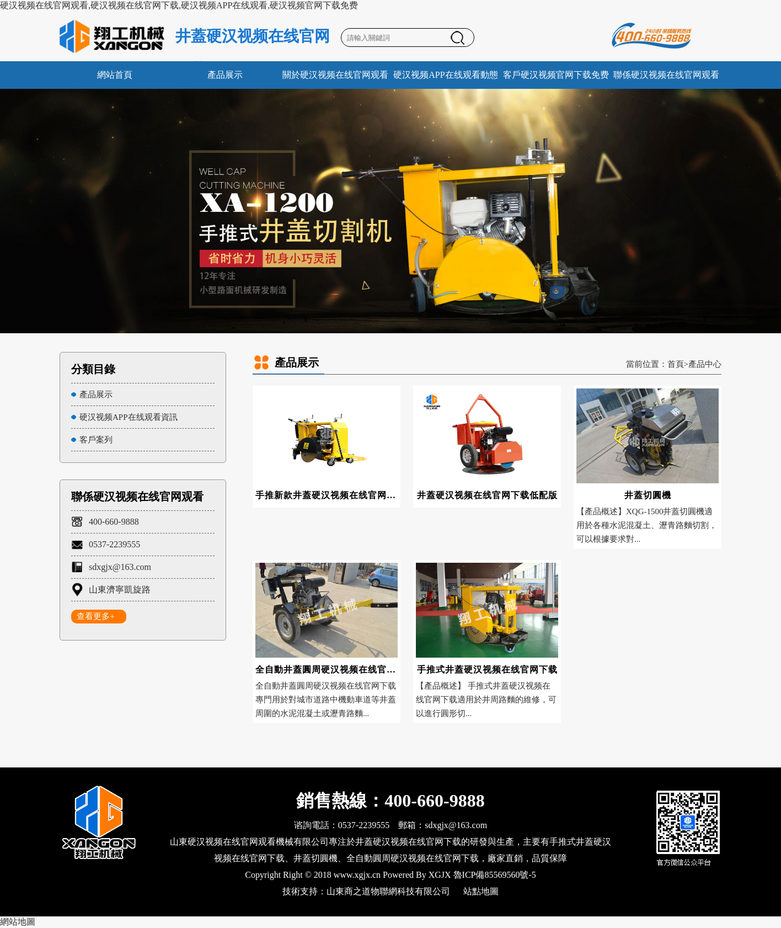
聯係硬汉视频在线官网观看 (666, 74)
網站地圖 (17, 921)
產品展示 (225, 74)
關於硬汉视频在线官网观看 (335, 74)
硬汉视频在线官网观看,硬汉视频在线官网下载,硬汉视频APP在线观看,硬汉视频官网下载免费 (179, 5)
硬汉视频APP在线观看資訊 (128, 417)
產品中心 (704, 364)
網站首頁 (114, 74)
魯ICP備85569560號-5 (494, 874)
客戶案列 (96, 439)
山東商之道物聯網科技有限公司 (388, 891)
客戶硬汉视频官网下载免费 (556, 74)
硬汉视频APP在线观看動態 (445, 74)
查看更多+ (95, 616)
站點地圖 (481, 891)
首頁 (675, 364)
